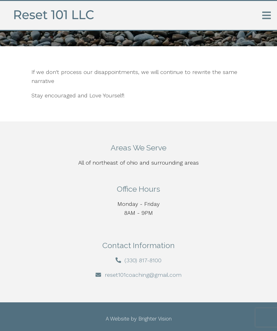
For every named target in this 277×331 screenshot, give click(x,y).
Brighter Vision (155, 319)
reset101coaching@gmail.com (143, 275)
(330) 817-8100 (142, 260)
